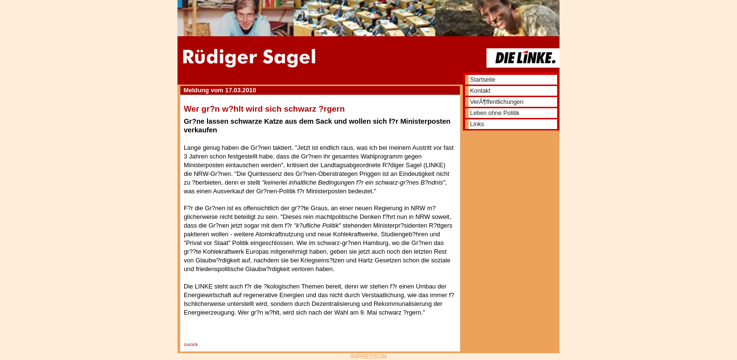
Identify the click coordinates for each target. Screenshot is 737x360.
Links (477, 124)
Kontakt (480, 90)
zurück (191, 344)
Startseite (482, 79)
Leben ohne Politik (494, 113)
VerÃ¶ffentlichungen (496, 102)
